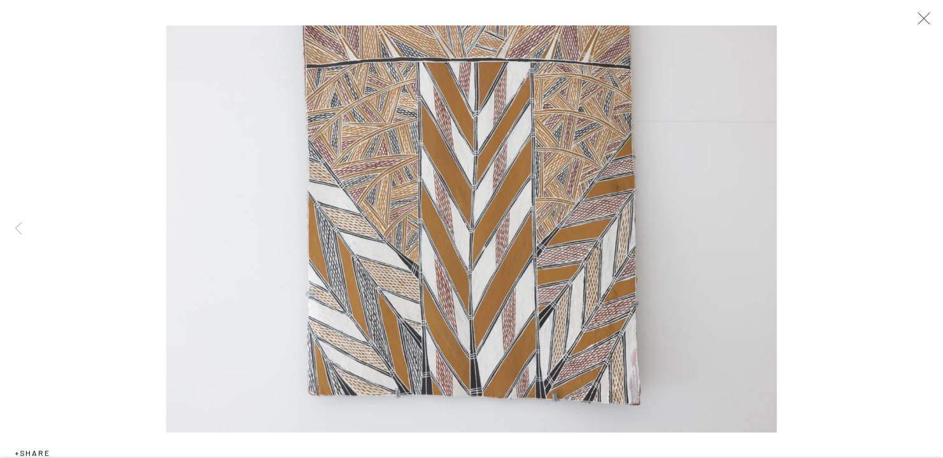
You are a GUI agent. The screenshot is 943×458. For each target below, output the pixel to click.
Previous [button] (18, 229)
